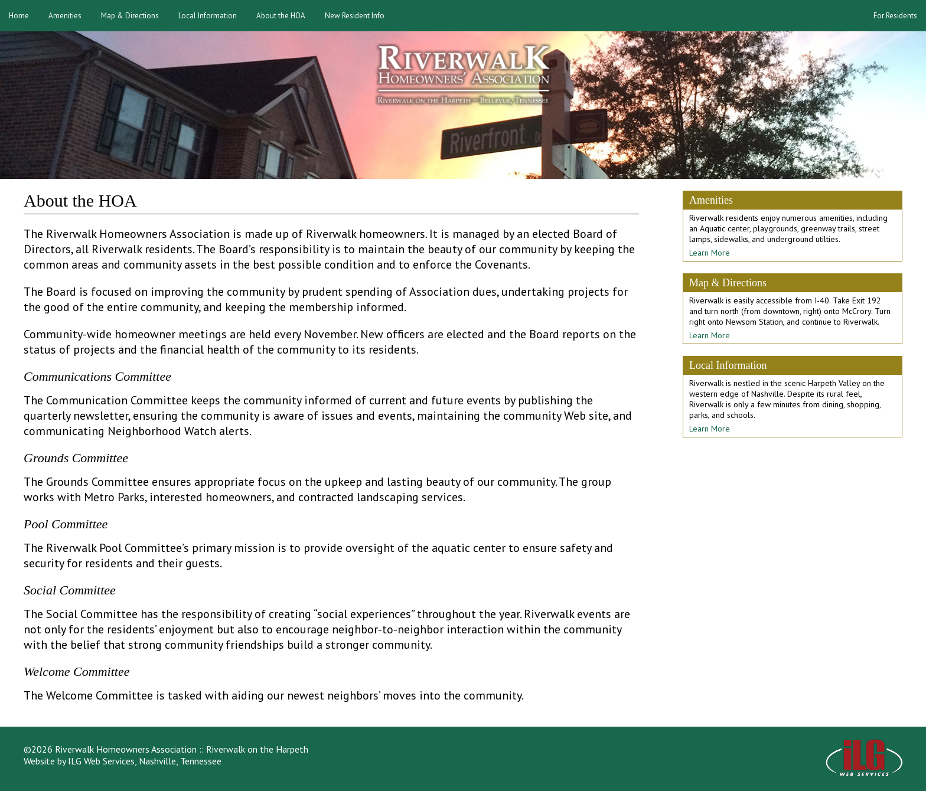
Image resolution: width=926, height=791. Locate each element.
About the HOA (280, 15)
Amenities (64, 15)
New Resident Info (354, 15)
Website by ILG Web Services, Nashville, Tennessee (122, 761)
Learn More (709, 252)
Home (19, 15)
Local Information (207, 15)
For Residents (895, 15)
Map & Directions (130, 15)
